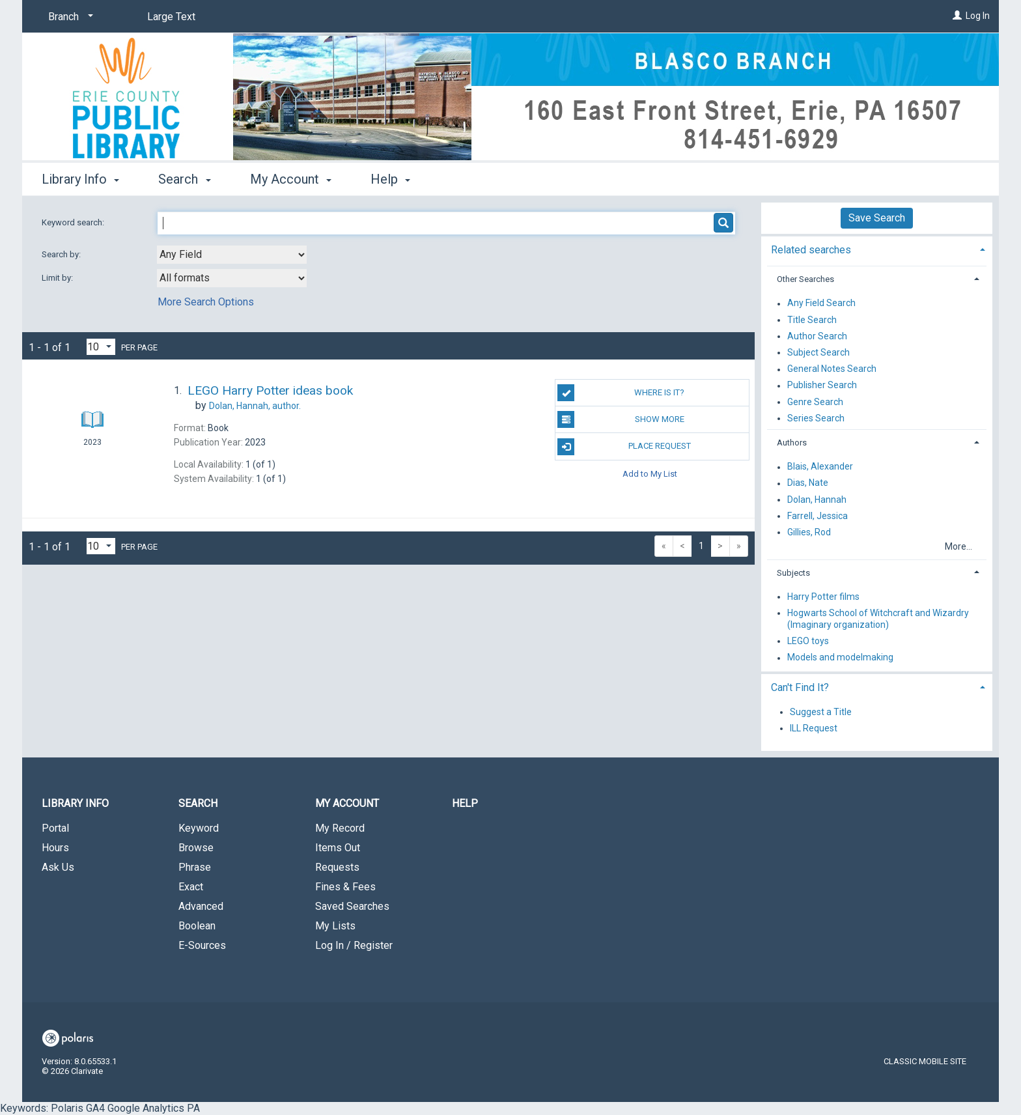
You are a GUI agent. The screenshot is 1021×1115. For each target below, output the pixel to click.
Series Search (816, 418)
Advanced (200, 906)
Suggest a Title (821, 712)
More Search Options (206, 302)
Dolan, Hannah (816, 499)
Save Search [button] (876, 218)
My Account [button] (290, 179)
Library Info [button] (80, 179)
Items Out (337, 847)
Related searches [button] (811, 250)
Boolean (197, 926)
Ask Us (58, 867)
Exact (190, 887)
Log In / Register (354, 945)
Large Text (171, 16)
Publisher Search (822, 385)
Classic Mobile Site (925, 1061)
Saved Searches (352, 906)
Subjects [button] (793, 573)
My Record (340, 828)
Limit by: (58, 278)
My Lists (335, 926)
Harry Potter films (823, 596)
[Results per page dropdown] (101, 347)
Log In (978, 15)
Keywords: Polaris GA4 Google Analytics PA (499, 557)
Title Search (812, 320)
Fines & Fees (345, 887)
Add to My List (649, 474)
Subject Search (818, 352)
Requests (337, 867)
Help (465, 803)
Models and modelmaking (840, 658)
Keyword (198, 828)
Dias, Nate (807, 483)
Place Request (623, 446)
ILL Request (813, 728)
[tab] (876, 248)
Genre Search (815, 402)
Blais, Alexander (820, 467)
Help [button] (390, 179)
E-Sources (202, 945)
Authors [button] (792, 442)
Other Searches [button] (805, 279)
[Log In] (957, 15)
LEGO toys (808, 641)
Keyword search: (74, 222)
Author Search (817, 336)
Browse (196, 847)
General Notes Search (831, 369)
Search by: (62, 254)
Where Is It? (620, 392)
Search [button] (184, 179)
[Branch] (68, 17)
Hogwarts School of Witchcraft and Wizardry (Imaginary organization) (878, 619)
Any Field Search (821, 303)
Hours (55, 847)
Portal (55, 828)
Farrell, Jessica (817, 516)
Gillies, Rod (809, 532)
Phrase (194, 867)
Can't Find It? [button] (800, 687)
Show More (620, 419)
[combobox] (232, 255)
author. (255, 406)
